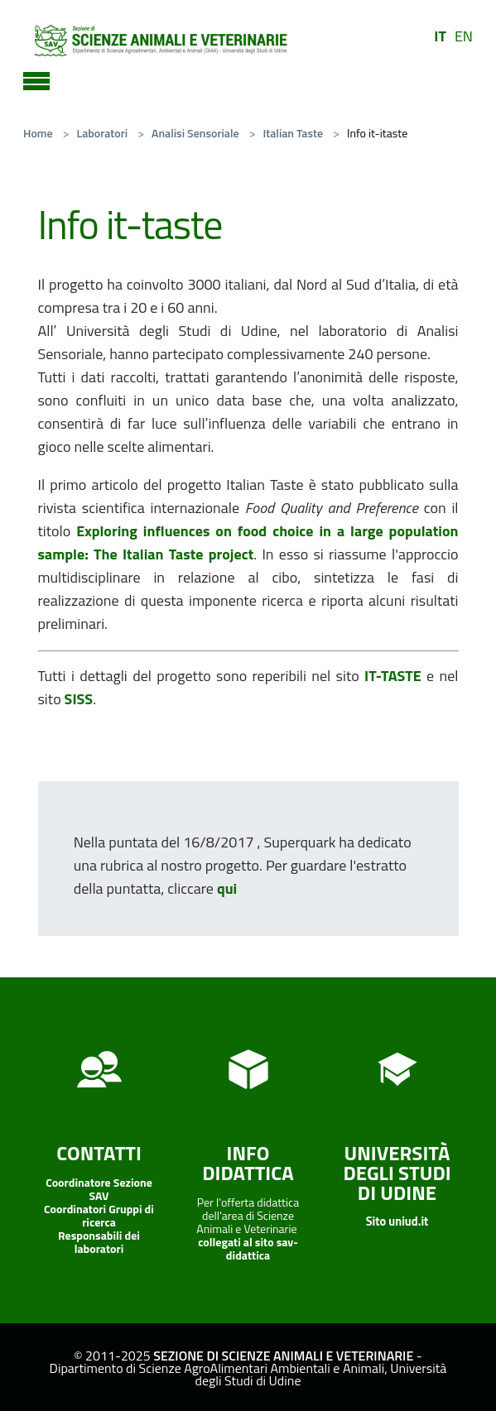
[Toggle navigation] (36, 79)
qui (227, 888)
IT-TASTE (392, 676)
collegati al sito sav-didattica (248, 1248)
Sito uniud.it (397, 1221)
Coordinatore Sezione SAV (99, 1188)
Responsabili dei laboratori (99, 1241)
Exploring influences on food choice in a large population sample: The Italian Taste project (248, 542)
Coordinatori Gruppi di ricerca (99, 1215)
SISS (79, 699)
